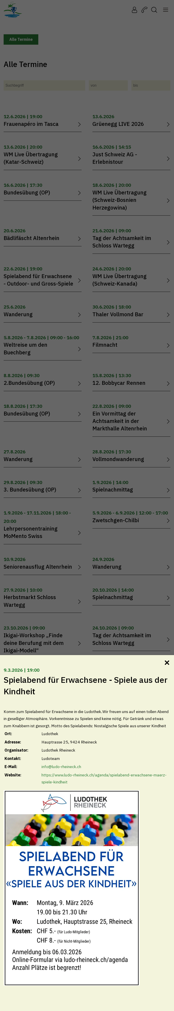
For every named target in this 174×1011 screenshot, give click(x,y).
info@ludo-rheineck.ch (61, 766)
